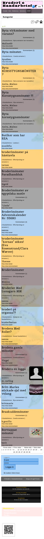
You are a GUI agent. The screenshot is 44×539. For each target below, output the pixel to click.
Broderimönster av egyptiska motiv (15, 192)
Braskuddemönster (15, 411)
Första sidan (7, 447)
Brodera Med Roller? (11, 330)
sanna (5, 230)
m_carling (7, 381)
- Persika (5, 515)
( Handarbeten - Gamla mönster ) (13, 56)
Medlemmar (15, 11)
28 (24, 452)
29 (27, 452)
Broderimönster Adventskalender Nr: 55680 (14, 215)
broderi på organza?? (9, 311)
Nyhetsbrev (23, 11)
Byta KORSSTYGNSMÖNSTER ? (19, 71)
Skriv (9, 11)
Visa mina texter (7, 46)
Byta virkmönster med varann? (18, 32)
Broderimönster (13, 270)
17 (31, 450)
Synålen (6, 59)
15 (26, 450)
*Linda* (6, 205)
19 (36, 450)
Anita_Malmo (9, 84)
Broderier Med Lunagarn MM (12, 289)
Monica (6, 281)
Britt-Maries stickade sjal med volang (14, 390)
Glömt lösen (16, 473)
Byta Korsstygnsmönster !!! (17, 94)
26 (19, 452)
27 (22, 452)
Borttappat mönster (9, 431)
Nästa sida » (28, 447)
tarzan (5, 165)
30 (29, 452)
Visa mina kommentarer (10, 48)
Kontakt (5, 11)
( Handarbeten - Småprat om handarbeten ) (12, 318)
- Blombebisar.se (8, 508)
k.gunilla (6, 421)
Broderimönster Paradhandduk (13, 173)
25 (16, 452)
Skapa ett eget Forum (32, 479)
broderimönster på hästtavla (15, 153)
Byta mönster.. (12, 52)
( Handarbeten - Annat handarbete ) (14, 336)
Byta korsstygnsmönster (16, 115)
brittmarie (7, 403)
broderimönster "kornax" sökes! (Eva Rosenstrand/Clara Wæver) (15, 245)
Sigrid (5, 184)
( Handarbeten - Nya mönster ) (13, 102)
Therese (6, 261)
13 (21, 450)
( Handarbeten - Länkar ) (10, 143)
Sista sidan (37, 447)
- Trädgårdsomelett (9, 513)
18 (33, 450)
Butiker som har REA (13, 137)
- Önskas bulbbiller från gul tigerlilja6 (16, 511)
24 (14, 452)
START (29, 11)
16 (28, 450)
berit (4, 442)
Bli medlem (7, 473)
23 (41, 450)
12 (18, 450)
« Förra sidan (16, 447)
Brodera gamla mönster (12, 349)
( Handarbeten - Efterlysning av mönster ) (13, 161)
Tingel (5, 360)
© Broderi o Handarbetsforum (13, 479)
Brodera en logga (14, 369)
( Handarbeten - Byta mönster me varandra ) (18, 40)
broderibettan (9, 322)
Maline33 (7, 43)
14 (23, 450)
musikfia (7, 146)
